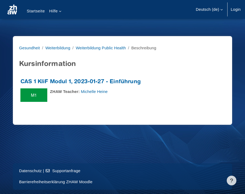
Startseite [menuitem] (36, 11)
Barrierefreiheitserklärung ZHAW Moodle (55, 182)
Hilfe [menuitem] (53, 11)
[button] (209, 9)
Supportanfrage (62, 171)
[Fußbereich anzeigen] (231, 180)
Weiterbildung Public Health (101, 48)
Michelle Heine (94, 91)
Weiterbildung (57, 48)
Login (236, 9)
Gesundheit (29, 48)
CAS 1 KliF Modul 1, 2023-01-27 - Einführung (80, 82)
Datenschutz (30, 171)
